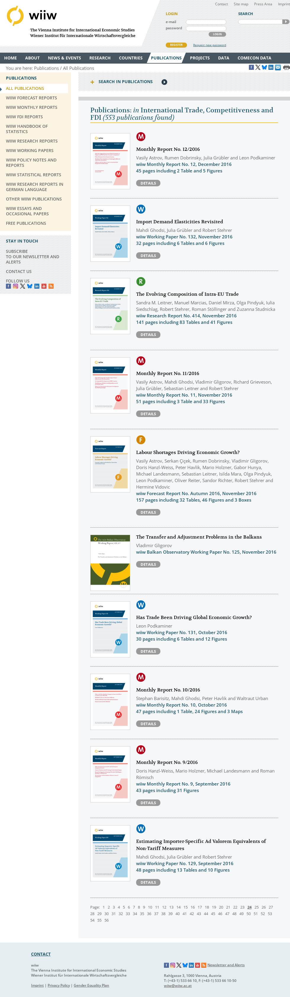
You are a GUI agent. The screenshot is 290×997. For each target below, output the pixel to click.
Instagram (172, 965)
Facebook (8, 286)
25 (256, 907)
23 (242, 907)
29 (99, 913)
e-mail (171, 21)
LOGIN (217, 34)
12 (164, 907)
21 (228, 907)
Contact (221, 4)
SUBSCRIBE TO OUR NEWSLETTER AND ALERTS (32, 256)
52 (263, 913)
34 (135, 913)
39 (170, 913)
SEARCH (285, 22)
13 (171, 907)
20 (221, 907)
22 (235, 907)
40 (177, 913)
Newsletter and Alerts (226, 964)
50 (248, 913)
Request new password (209, 45)
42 (192, 913)
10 (150, 907)
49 (241, 913)
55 (99, 920)
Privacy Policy (59, 985)
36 (149, 913)
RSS (51, 286)
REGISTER (176, 45)
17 (200, 907)
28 (92, 913)
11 (157, 907)
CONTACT (41, 954)
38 (163, 913)
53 (270, 913)
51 (256, 913)
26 (264, 907)
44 (206, 913)
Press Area (263, 4)
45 (213, 913)
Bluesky (29, 286)
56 (106, 920)
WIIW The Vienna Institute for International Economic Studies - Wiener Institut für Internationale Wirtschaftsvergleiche (80, 23)
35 (142, 913)
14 (178, 907)
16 (193, 907)
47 (227, 913)
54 (92, 920)
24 (249, 907)
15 (185, 907)
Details (148, 183)
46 (220, 913)
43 (199, 913)
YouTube (43, 286)
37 (156, 913)
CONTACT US (19, 271)
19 (214, 907)
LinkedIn (36, 286)
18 (207, 907)
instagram (15, 286)
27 (271, 907)
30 (106, 913)
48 (234, 913)
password (174, 27)
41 (185, 913)
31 (114, 913)
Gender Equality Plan (91, 985)
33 (128, 913)
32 (121, 913)
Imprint (284, 4)
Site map (241, 4)
